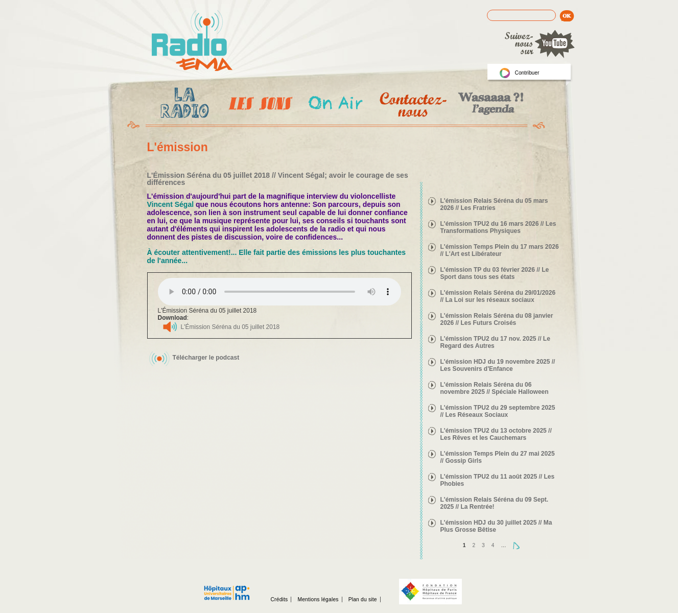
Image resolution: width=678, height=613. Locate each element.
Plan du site (362, 599)
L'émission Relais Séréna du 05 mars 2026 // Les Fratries (494, 204)
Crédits (279, 599)
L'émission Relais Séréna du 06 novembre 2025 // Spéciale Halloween (494, 388)
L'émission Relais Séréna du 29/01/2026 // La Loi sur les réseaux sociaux (498, 296)
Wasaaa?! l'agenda (489, 104)
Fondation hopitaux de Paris (430, 591)
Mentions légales (317, 599)
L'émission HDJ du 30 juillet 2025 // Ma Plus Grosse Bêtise (496, 526)
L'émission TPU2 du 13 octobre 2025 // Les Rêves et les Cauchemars (496, 434)
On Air (334, 104)
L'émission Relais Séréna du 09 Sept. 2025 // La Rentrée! (494, 503)
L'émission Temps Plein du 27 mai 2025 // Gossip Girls (497, 457)
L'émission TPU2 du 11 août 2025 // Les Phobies (497, 480)
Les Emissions (258, 104)
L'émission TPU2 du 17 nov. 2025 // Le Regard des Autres (495, 342)
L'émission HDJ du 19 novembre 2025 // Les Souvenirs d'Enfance (497, 365)
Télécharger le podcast (206, 357)
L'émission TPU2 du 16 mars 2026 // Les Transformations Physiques (498, 227)
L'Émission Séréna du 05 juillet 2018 (230, 327)
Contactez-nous (412, 104)
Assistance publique (226, 587)
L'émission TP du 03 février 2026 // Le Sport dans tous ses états (494, 273)
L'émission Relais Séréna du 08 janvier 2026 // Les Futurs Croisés (496, 319)
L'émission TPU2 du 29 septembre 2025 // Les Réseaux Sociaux (497, 411)
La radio (183, 104)
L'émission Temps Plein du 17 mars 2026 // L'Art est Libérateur (499, 250)
